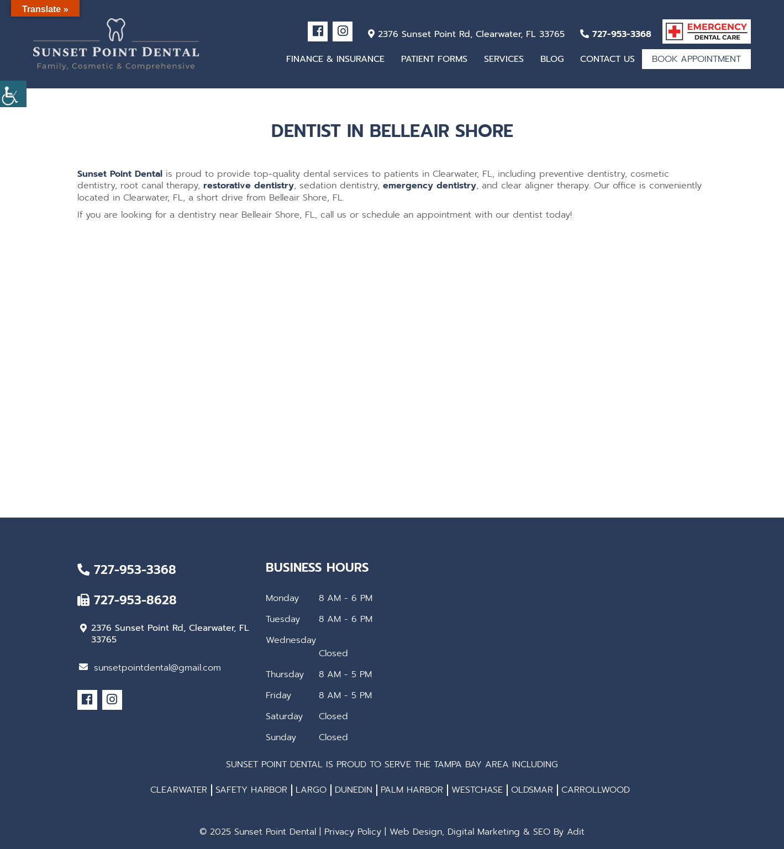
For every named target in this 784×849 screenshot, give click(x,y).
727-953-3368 (615, 34)
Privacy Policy (352, 832)
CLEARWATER (178, 790)
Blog (552, 59)
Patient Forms (434, 59)
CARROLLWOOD (595, 790)
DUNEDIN (353, 790)
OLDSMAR (532, 790)
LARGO (311, 790)
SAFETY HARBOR (251, 790)
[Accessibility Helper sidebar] (13, 94)
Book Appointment (696, 59)
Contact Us (607, 59)
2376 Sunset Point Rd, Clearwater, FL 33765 (466, 34)
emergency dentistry (429, 185)
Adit (576, 832)
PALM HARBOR (412, 790)
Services (504, 59)
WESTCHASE (477, 790)
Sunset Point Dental (119, 174)
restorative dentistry (248, 185)
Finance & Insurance (335, 59)
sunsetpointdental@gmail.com (150, 667)
